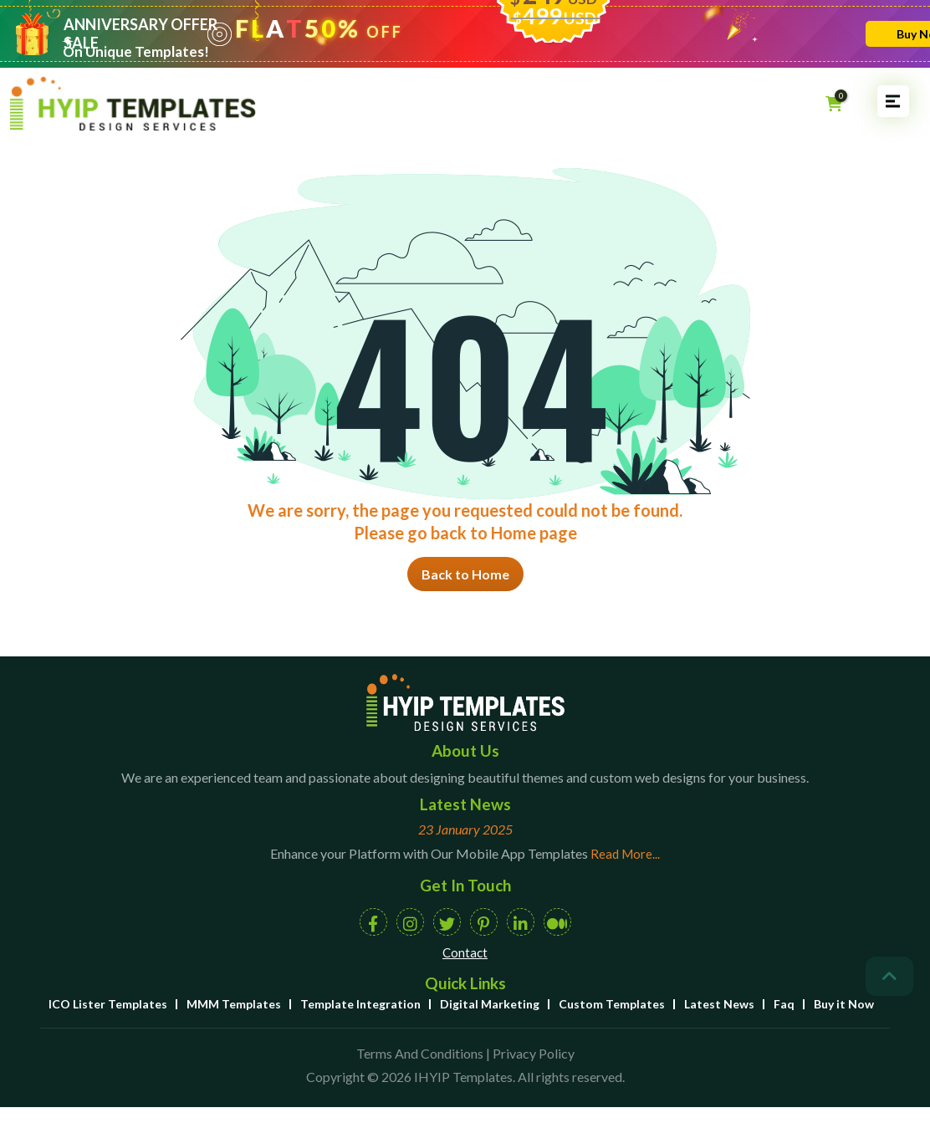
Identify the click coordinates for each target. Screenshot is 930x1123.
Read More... (625, 853)
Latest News (719, 1004)
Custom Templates (612, 1004)
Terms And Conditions (419, 1053)
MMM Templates (234, 1004)
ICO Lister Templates (108, 1004)
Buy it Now (844, 1004)
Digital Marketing (489, 1004)
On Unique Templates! (136, 51)
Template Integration (360, 1004)
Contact (465, 952)
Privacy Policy (534, 1053)
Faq (784, 1004)
